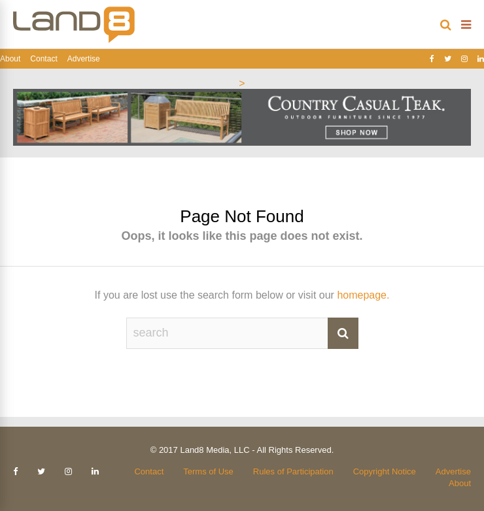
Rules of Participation (293, 471)
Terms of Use (208, 471)
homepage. (363, 295)
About (10, 58)
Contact (43, 58)
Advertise (83, 58)
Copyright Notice (384, 471)
